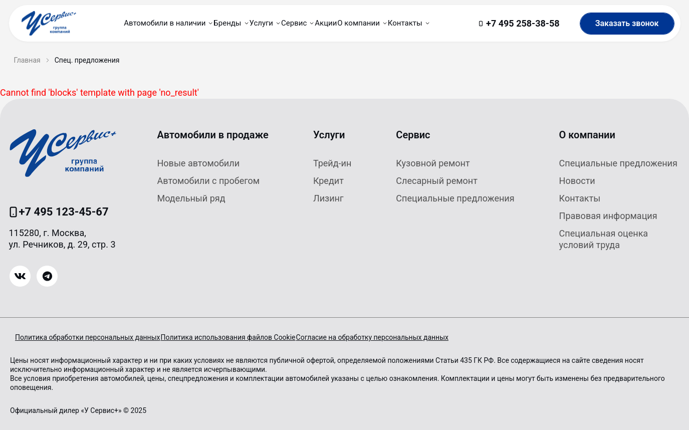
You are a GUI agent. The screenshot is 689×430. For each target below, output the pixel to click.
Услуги (329, 135)
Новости (577, 180)
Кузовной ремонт (433, 163)
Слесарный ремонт (437, 180)
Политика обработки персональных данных (87, 337)
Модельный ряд (191, 198)
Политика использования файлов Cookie (242, 337)
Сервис (413, 135)
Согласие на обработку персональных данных (401, 337)
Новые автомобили (198, 163)
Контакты (580, 198)
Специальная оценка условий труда (603, 239)
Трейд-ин (332, 163)
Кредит (328, 180)
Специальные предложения (455, 198)
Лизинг (328, 198)
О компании (587, 135)
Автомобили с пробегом (208, 180)
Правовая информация (608, 215)
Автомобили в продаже (213, 135)
